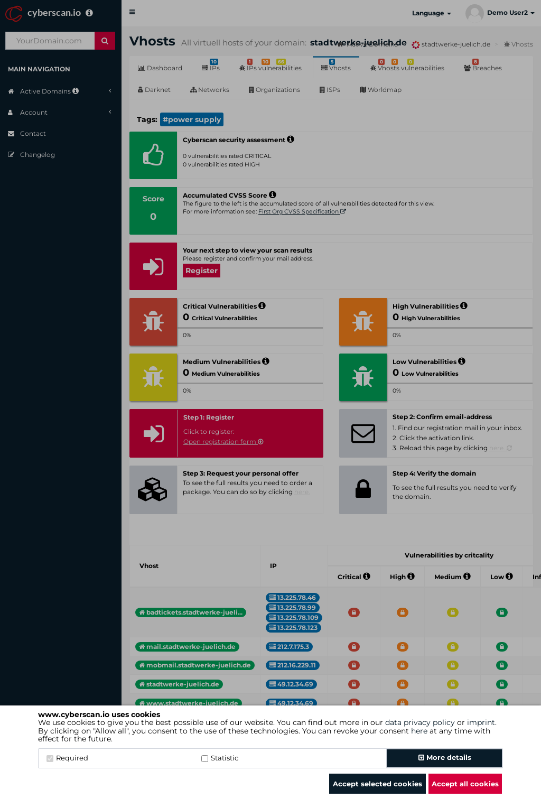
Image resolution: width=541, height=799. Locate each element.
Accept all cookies (465, 783)
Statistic (219, 758)
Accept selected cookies (377, 783)
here (419, 731)
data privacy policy (420, 722)
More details (444, 757)
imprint (481, 722)
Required (67, 758)
